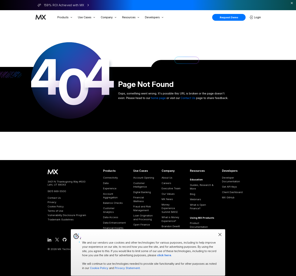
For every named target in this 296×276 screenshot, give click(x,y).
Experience (109, 188)
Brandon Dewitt (171, 226)
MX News (167, 199)
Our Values (168, 193)
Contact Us (188, 98)
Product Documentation (199, 225)
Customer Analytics (109, 210)
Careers (166, 183)
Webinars (195, 199)
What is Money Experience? (170, 219)
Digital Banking (142, 192)
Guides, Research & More (202, 186)
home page (158, 98)
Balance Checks (113, 202)
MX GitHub (228, 197)
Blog (192, 194)
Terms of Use (55, 211)
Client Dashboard (232, 192)
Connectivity (110, 177)
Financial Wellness (138, 199)
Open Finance (141, 224)
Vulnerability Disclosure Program (67, 215)
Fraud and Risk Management (142, 208)
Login (255, 17)
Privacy (52, 202)
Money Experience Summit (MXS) (170, 208)
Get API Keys (229, 186)
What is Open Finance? (198, 206)
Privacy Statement (127, 268)
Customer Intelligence (140, 185)
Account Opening (143, 177)
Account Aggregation (110, 195)
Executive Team (171, 188)
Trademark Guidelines (61, 219)
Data (106, 183)
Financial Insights (113, 227)
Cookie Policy (56, 206)
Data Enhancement (114, 222)
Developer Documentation (231, 179)
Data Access (110, 217)
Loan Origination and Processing (143, 217)
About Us (167, 177)
